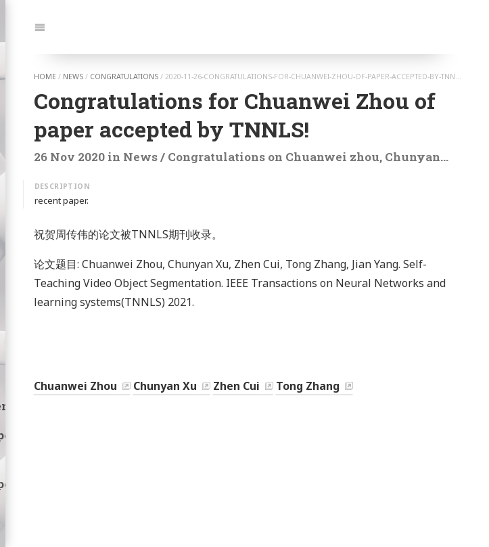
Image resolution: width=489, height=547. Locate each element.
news (73, 76)
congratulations (124, 76)
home (45, 76)
